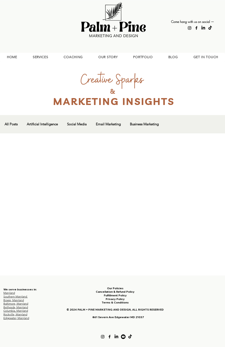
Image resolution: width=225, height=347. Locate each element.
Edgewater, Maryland (16, 318)
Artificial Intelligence (42, 124)
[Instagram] (189, 28)
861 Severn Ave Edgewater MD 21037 (118, 317)
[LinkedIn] (203, 28)
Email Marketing (108, 124)
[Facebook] (196, 28)
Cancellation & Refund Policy (115, 291)
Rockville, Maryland (15, 314)
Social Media (77, 124)
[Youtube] (123, 336)
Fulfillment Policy (115, 295)
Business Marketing (144, 124)
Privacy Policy (115, 299)
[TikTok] (210, 28)
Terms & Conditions (115, 302)
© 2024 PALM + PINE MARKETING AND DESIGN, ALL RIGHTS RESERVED (115, 309)
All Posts (11, 124)
